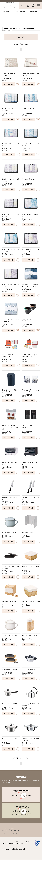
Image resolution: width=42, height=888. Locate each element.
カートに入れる (8, 95)
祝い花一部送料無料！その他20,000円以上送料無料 (22, 2)
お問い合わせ (27, 861)
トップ (3, 25)
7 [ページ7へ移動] (24, 60)
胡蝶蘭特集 (6, 19)
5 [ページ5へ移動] (17, 60)
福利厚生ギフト (30, 19)
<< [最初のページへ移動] (3, 60)
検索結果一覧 (11, 25)
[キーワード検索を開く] (22, 7)
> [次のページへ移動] (34, 60)
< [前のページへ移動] (7, 60)
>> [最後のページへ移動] (38, 60)
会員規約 (26, 851)
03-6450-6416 (21, 807)
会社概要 (26, 859)
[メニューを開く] (38, 7)
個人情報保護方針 (29, 856)
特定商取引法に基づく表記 (31, 854)
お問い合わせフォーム (21, 829)
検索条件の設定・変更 (24, 32)
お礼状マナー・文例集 (18, 19)
